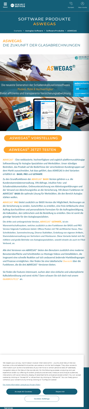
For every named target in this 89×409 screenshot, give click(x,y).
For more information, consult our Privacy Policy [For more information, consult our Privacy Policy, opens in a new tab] (21, 385)
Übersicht (67, 261)
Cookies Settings (42, 399)
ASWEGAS (72, 31)
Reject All (60, 392)
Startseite (18, 31)
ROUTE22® (11, 279)
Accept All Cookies (23, 392)
